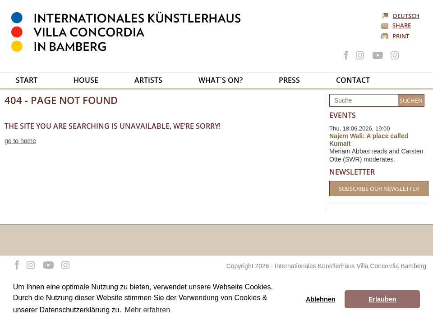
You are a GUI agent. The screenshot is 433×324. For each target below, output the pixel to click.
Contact (353, 80)
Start (26, 80)
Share (401, 25)
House (86, 80)
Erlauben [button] (382, 299)
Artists (148, 80)
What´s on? (220, 80)
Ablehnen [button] (321, 299)
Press (289, 80)
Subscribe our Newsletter (379, 188)
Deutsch (401, 16)
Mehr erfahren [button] (147, 310)
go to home (20, 140)
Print (400, 36)
